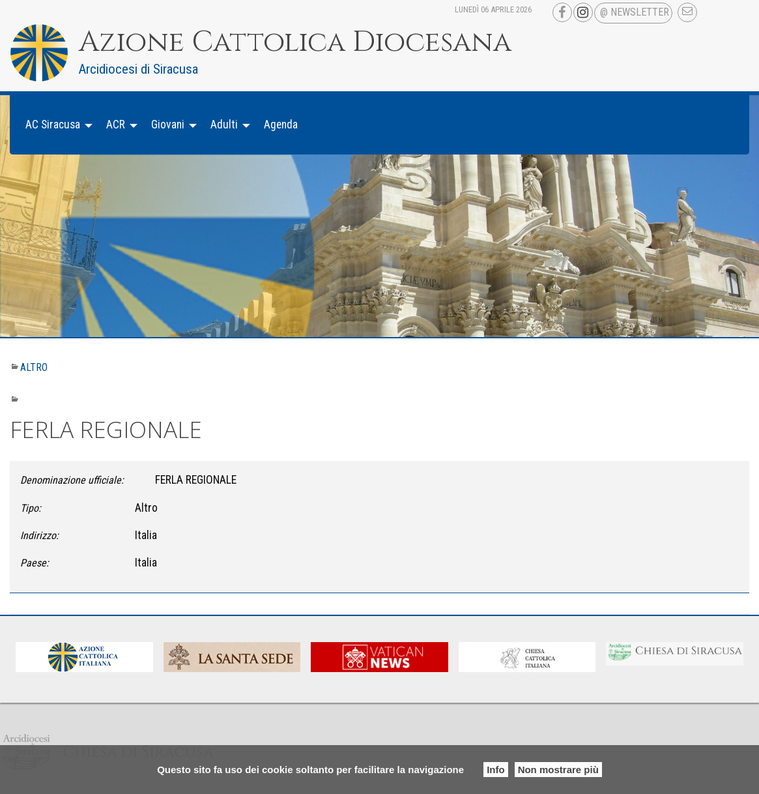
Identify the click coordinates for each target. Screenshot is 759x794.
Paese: (34, 563)
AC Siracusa (52, 124)
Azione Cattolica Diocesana (295, 42)
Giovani (167, 124)
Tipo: (30, 508)
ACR (115, 124)
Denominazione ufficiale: (72, 480)
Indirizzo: (39, 535)
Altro (34, 367)
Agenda (281, 124)
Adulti (224, 124)
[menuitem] (55, 124)
